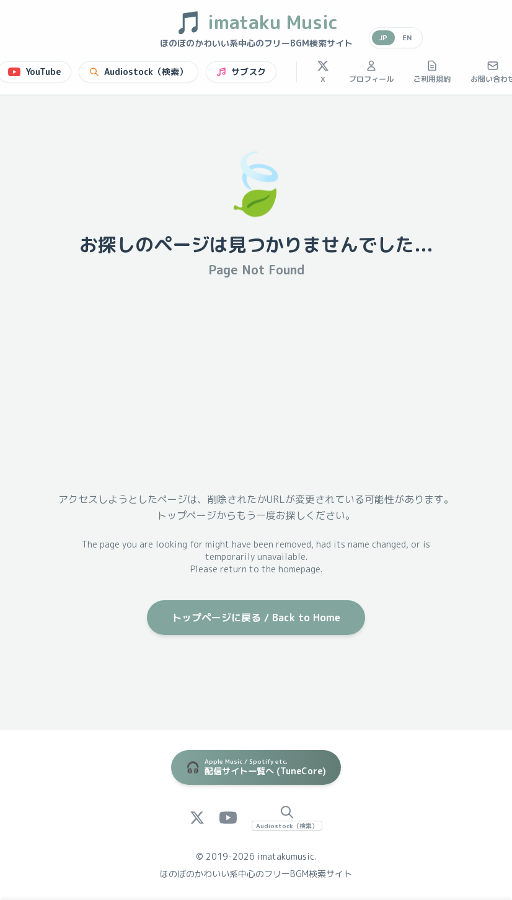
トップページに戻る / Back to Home (256, 617)
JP (383, 37)
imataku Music (256, 22)
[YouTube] (228, 817)
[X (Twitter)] (197, 817)
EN (407, 37)
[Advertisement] (256, 384)
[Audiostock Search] (287, 818)
